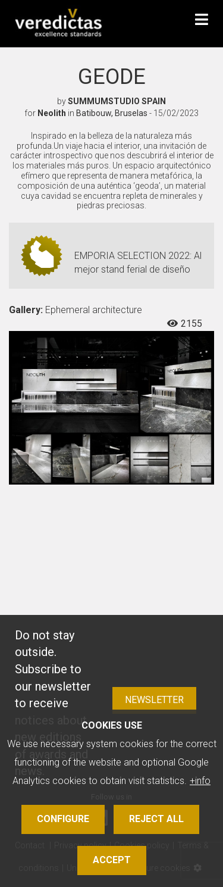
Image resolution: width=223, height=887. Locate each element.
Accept (112, 860)
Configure (63, 818)
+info (200, 780)
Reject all (156, 818)
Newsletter (154, 699)
